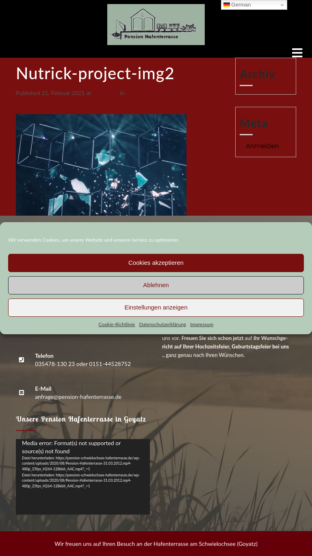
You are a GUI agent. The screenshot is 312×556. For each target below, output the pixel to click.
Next (25, 109)
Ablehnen (156, 284)
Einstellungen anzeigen (155, 307)
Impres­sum (201, 324)
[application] (83, 477)
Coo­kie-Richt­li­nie (117, 324)
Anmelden (262, 146)
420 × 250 (106, 92)
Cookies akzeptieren (156, 262)
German (237, 5)
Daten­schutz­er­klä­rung (162, 324)
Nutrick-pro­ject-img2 (152, 92)
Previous (30, 101)
